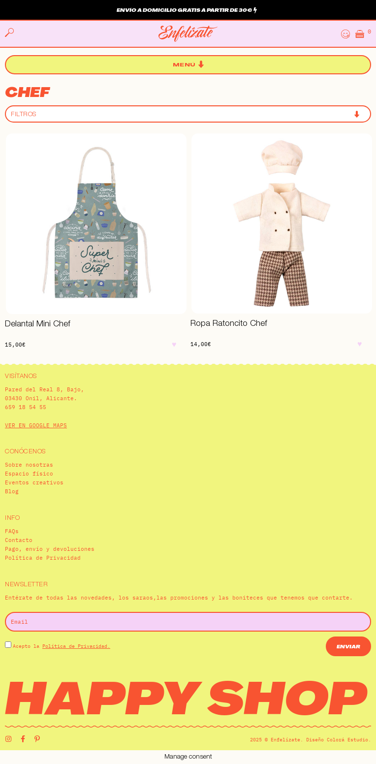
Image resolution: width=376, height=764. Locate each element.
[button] (188, 64)
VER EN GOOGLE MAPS (36, 425)
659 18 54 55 (25, 407)
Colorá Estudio (347, 739)
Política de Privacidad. (76, 646)
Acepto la (61, 646)
